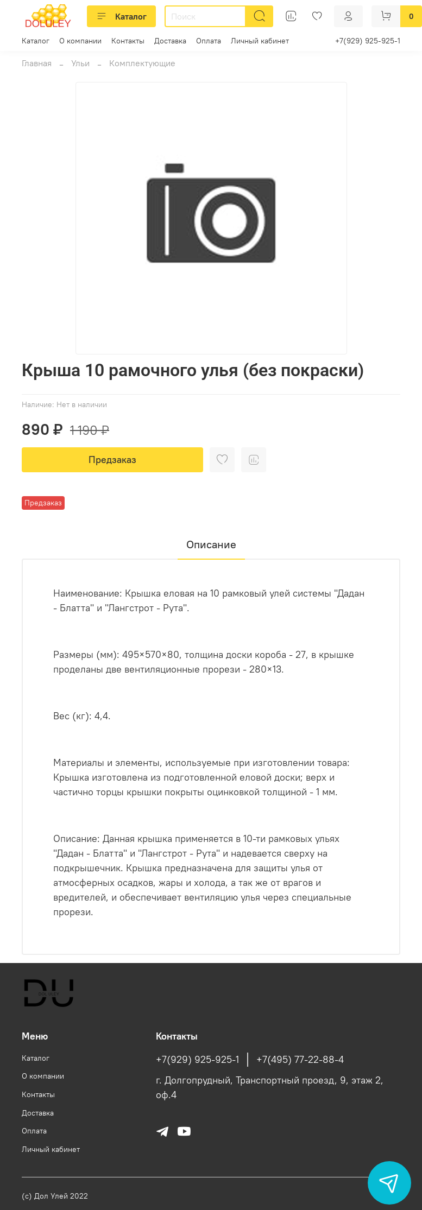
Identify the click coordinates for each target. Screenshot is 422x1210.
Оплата (208, 41)
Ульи (80, 63)
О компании (80, 41)
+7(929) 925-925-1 (367, 41)
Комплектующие (142, 63)
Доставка (170, 41)
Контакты (127, 41)
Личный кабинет (260, 41)
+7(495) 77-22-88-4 (300, 1060)
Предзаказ (112, 459)
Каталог (121, 16)
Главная (37, 63)
